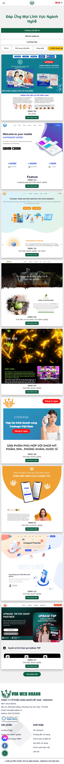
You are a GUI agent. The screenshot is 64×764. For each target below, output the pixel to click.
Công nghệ (40, 48)
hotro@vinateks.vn (14, 710)
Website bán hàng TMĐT (11, 739)
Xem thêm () (32, 674)
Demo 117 (32, 663)
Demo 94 (32, 526)
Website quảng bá (32, 36)
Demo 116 (32, 251)
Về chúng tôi (38, 730)
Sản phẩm (6, 725)
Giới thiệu (38, 725)
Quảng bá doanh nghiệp (11, 735)
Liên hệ (36, 752)
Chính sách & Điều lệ (42, 739)
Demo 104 (32, 389)
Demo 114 (32, 183)
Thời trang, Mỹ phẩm (22, 48)
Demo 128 (32, 320)
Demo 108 (32, 457)
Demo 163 (32, 114)
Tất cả (6, 48)
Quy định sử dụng (40, 743)
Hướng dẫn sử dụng (41, 735)
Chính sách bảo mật (41, 747)
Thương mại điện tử (32, 30)
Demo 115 (32, 594)
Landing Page (32, 42)
